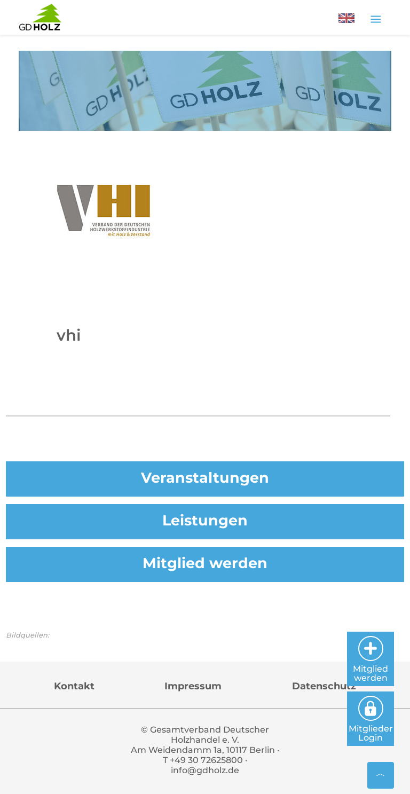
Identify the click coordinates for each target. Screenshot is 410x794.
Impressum (193, 686)
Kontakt (74, 686)
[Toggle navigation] (376, 19)
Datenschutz (324, 686)
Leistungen (205, 520)
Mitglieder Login (371, 719)
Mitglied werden (205, 563)
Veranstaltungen (205, 477)
